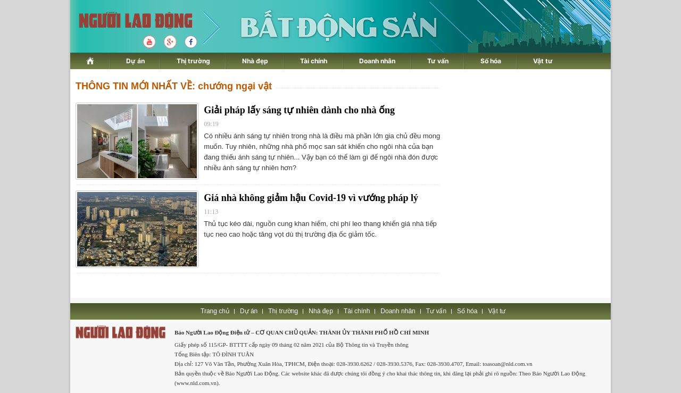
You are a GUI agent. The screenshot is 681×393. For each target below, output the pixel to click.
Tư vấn (438, 61)
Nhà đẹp (255, 61)
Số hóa (490, 61)
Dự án (135, 61)
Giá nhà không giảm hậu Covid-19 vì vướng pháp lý (311, 198)
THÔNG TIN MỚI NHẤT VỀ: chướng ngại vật (174, 86)
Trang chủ (215, 311)
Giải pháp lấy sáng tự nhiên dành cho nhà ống (299, 110)
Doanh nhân (377, 61)
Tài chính (313, 61)
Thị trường (193, 61)
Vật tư (543, 61)
